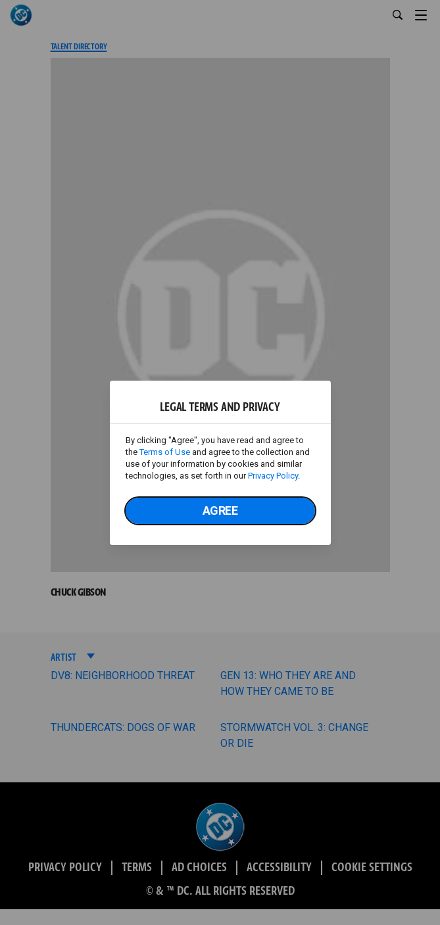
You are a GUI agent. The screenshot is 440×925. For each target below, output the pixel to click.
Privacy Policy (273, 476)
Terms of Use (164, 452)
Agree (220, 510)
